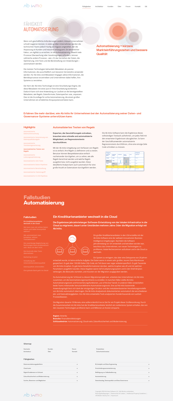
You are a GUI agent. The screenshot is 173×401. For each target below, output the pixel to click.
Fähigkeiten (86, 6)
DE (146, 6)
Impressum (114, 395)
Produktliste (100, 349)
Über (119, 6)
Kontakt (137, 6)
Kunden (110, 6)
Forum (128, 6)
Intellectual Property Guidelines (136, 393)
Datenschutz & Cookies (118, 393)
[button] (60, 364)
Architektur (99, 6)
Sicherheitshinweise (102, 351)
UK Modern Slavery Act (102, 395)
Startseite (27, 349)
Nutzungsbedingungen (102, 393)
